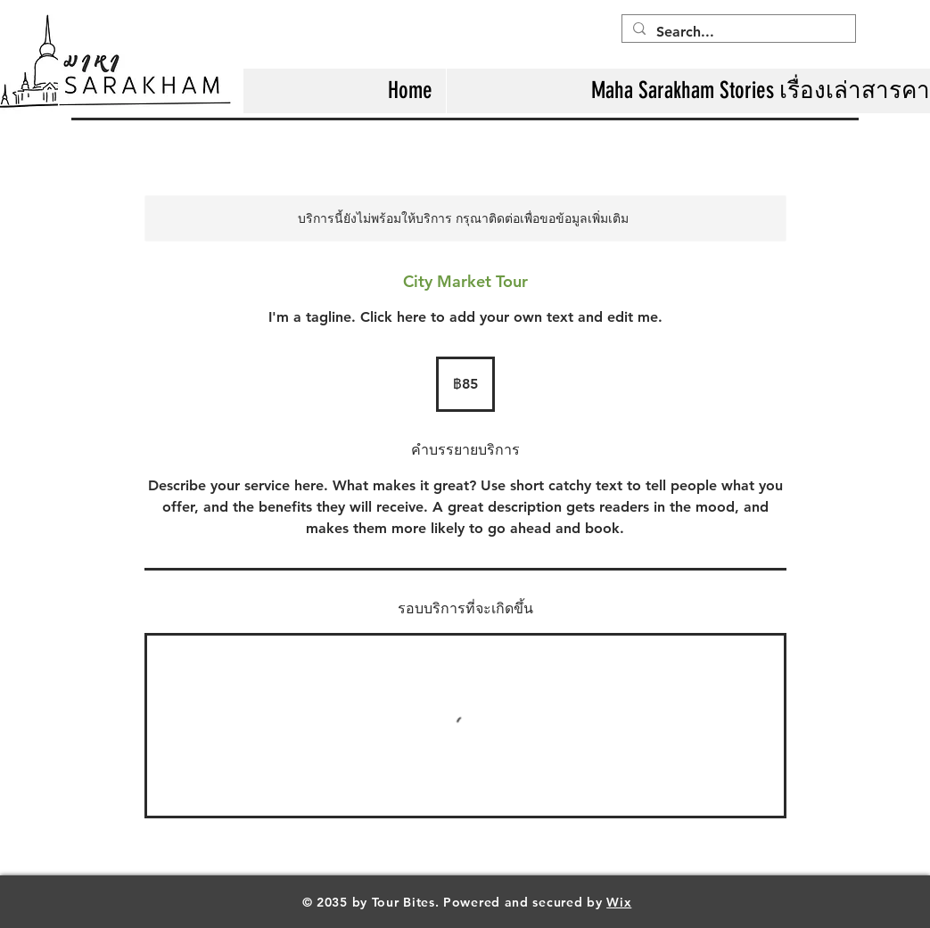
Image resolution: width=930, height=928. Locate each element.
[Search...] (737, 32)
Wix (618, 902)
